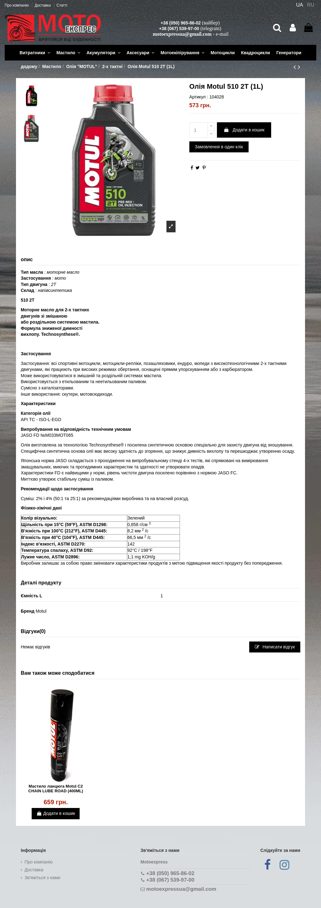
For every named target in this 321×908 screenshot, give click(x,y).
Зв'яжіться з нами (42, 877)
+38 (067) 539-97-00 (179, 28)
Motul (41, 611)
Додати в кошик (244, 129)
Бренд (27, 611)
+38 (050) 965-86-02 (180, 22)
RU (310, 5)
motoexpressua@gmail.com (182, 34)
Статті (61, 5)
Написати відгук (275, 646)
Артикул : (198, 96)
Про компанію (17, 5)
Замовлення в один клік (219, 146)
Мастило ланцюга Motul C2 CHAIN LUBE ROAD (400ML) (55, 789)
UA (299, 5)
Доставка (43, 5)
